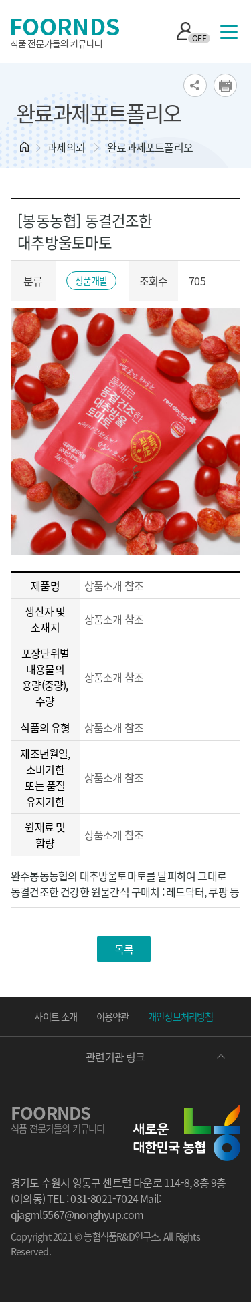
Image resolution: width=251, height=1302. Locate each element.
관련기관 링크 (115, 1057)
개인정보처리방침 (181, 1016)
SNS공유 (195, 85)
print (225, 85)
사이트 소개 (55, 1016)
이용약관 (112, 1016)
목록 (123, 949)
